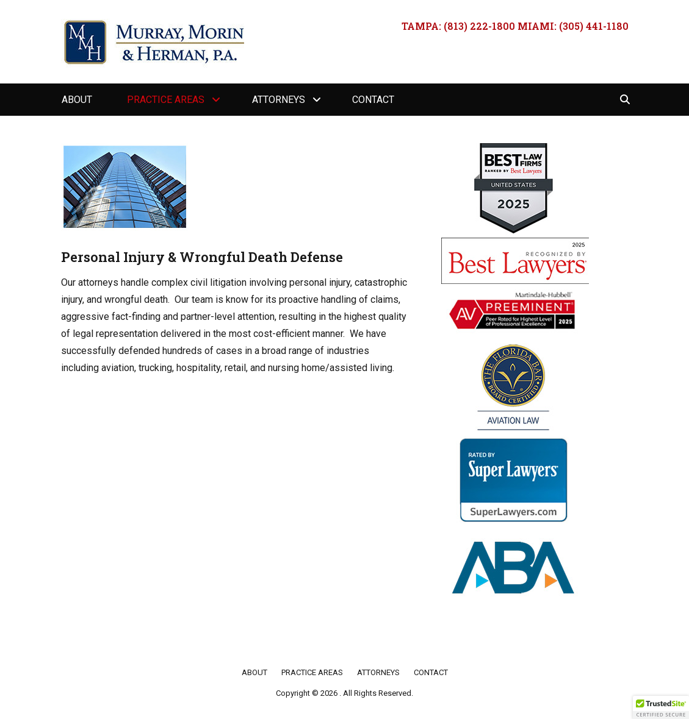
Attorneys (278, 99)
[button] (661, 707)
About (77, 99)
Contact (373, 99)
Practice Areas (165, 99)
